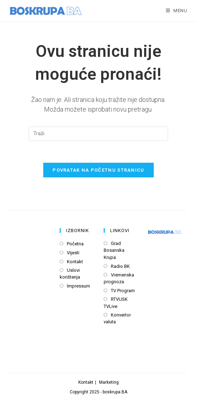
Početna (75, 243)
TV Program (123, 290)
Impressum (78, 286)
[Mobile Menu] (176, 10)
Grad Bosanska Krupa (114, 250)
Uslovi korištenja (70, 274)
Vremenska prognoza (119, 278)
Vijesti (73, 252)
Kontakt (75, 261)
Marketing (109, 382)
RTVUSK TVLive (116, 302)
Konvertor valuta (117, 318)
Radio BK (120, 266)
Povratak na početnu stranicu (98, 170)
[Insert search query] (98, 134)
